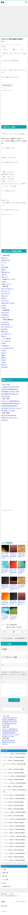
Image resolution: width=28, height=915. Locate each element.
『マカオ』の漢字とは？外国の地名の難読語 (13, 822)
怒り (7, 415)
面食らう (3, 336)
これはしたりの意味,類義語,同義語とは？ (5, 603)
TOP (4, 894)
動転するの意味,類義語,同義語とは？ (5, 587)
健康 (12, 389)
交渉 (12, 403)
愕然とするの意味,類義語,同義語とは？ (21, 603)
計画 (7, 403)
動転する (3, 269)
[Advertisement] (14, 20)
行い (19, 401)
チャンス (14, 408)
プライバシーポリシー (20, 901)
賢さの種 (5, 876)
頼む (7, 408)
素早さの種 (5, 872)
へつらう (9, 410)
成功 (11, 405)
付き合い (13, 391)
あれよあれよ (5, 322)
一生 (2, 386)
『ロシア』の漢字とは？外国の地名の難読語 (13, 760)
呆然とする (4, 277)
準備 (2, 405)
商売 (5, 405)
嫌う (5, 417)
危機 (4, 403)
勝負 (8, 405)
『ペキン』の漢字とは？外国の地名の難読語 (13, 856)
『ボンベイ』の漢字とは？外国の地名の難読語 (14, 826)
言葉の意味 (19, 627)
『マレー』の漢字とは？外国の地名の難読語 (13, 808)
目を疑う (3, 307)
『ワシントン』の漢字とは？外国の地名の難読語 (14, 753)
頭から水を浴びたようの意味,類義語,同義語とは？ (5, 556)
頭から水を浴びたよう (7, 288)
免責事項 (3, 901)
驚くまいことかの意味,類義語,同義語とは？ (13, 618)
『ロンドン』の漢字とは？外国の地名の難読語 (14, 757)
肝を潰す (3, 281)
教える (10, 386)
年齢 (5, 394)
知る (17, 389)
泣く (16, 417)
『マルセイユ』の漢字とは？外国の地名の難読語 (14, 812)
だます (10, 408)
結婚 (9, 389)
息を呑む (3, 343)
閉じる (9, 85)
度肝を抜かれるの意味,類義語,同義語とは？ (21, 572)
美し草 (3, 46)
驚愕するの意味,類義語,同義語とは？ (13, 603)
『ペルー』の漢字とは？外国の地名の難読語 (13, 850)
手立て (19, 408)
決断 (10, 403)
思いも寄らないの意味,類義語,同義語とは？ (4, 618)
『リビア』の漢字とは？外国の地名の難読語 (13, 779)
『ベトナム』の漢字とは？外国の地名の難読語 (14, 853)
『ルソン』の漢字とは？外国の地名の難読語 (13, 772)
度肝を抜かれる (5, 272)
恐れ (15, 415)
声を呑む (3, 360)
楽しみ (13, 417)
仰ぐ (4, 176)
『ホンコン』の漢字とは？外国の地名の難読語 (14, 829)
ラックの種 (5, 879)
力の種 (4, 869)
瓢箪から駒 (4, 331)
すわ (2, 265)
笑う (7, 420)
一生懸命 (10, 401)
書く (14, 386)
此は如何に (4, 329)
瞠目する (3, 364)
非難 (5, 410)
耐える (16, 405)
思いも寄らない (5, 293)
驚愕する (3, 298)
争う (2, 401)
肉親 (17, 391)
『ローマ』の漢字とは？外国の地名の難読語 (13, 769)
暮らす (6, 389)
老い (7, 386)
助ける (3, 408)
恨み (12, 415)
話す (17, 394)
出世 (18, 403)
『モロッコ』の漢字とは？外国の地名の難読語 (14, 795)
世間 (5, 391)
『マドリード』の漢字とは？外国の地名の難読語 (14, 819)
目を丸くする (5, 317)
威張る (15, 401)
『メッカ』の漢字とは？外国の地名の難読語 (13, 802)
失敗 (15, 403)
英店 (2, 2)
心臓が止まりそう (6, 284)
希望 (2, 417)
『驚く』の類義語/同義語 (11, 624)
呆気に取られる (5, 260)
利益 (13, 410)
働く (14, 394)
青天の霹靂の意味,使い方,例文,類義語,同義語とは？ (13, 587)
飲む (11, 394)
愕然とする (4, 296)
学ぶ (2, 396)
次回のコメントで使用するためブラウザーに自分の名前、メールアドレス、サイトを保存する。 (14, 674)
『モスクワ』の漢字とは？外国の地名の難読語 (14, 798)
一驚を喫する (5, 345)
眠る (2, 394)
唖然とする (4, 258)
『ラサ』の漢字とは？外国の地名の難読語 (13, 786)
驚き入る (3, 353)
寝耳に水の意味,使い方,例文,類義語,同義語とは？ (13, 572)
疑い (9, 415)
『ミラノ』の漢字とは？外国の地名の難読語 (13, 805)
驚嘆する (3, 357)
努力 (2, 410)
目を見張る (4, 367)
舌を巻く (3, 362)
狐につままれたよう (7, 326)
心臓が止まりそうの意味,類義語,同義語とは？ (13, 556)
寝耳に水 (3, 274)
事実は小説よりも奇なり (8, 303)
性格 (2, 391)
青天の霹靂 (4, 267)
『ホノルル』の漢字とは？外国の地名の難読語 (14, 832)
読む (5, 396)
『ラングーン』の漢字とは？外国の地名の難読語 (14, 783)
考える (17, 386)
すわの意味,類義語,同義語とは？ (21, 587)
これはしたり (5, 300)
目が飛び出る (5, 315)
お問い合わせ (4, 906)
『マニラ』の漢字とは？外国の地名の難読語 (13, 815)
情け (2, 420)
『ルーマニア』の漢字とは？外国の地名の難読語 (14, 776)
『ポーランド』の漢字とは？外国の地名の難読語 (14, 836)
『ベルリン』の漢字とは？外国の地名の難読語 (14, 839)
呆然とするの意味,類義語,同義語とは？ (5, 571)
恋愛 (8, 396)
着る (2, 389)
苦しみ (9, 417)
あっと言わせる (5, 341)
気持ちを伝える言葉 (10, 627)
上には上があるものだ (7, 348)
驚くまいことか (5, 291)
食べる (9, 391)
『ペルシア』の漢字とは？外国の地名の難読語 (14, 843)
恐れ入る (3, 350)
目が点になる (5, 312)
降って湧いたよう (6, 334)
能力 (8, 394)
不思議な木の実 (6, 886)
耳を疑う (3, 305)
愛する (3, 415)
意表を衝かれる (5, 324)
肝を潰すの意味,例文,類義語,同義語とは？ (21, 555)
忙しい (6, 401)
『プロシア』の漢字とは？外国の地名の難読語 (14, 860)
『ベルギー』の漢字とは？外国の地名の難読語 (14, 846)
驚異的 (3, 355)
